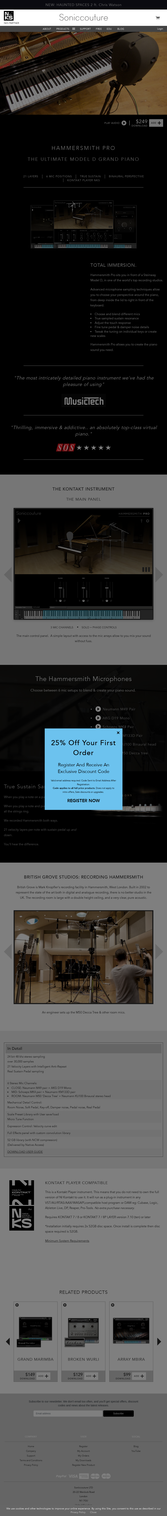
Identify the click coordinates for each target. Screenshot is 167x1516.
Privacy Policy (78, 1512)
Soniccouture (83, 17)
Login (160, 28)
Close (93, 1512)
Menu (73, 29)
